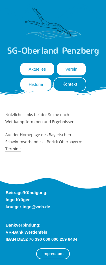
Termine (13, 148)
